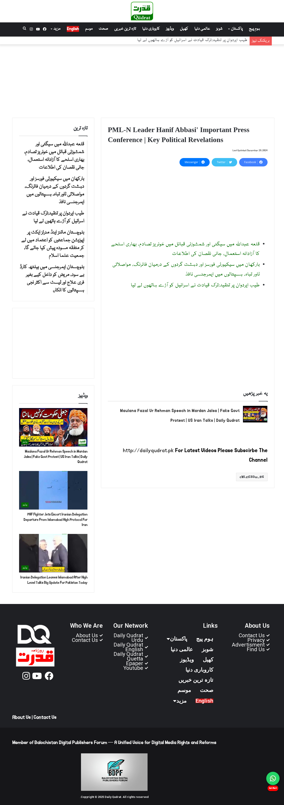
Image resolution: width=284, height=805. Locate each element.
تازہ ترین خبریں (125, 29)
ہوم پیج (254, 29)
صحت (103, 29)
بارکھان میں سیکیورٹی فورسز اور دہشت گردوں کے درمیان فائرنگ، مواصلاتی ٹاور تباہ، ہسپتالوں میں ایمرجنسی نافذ (153, 42)
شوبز (219, 29)
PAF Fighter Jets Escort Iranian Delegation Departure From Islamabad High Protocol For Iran (55, 520)
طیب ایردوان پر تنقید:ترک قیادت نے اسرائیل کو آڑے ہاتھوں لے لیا (195, 285)
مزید (56, 29)
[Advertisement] (142, 80)
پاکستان (237, 29)
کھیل (184, 29)
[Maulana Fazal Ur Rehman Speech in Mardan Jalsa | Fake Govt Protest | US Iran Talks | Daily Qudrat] (255, 414)
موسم (89, 29)
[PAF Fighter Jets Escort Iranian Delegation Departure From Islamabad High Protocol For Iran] (53, 490)
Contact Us (45, 717)
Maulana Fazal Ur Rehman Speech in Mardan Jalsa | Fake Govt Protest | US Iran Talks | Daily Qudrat (55, 457)
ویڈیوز (170, 29)
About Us (21, 717)
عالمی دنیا (202, 29)
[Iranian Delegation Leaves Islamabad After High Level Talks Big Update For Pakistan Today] (53, 553)
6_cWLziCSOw (252, 477)
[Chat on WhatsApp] (273, 778)
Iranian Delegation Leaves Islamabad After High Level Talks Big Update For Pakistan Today (53, 580)
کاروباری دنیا (151, 29)
